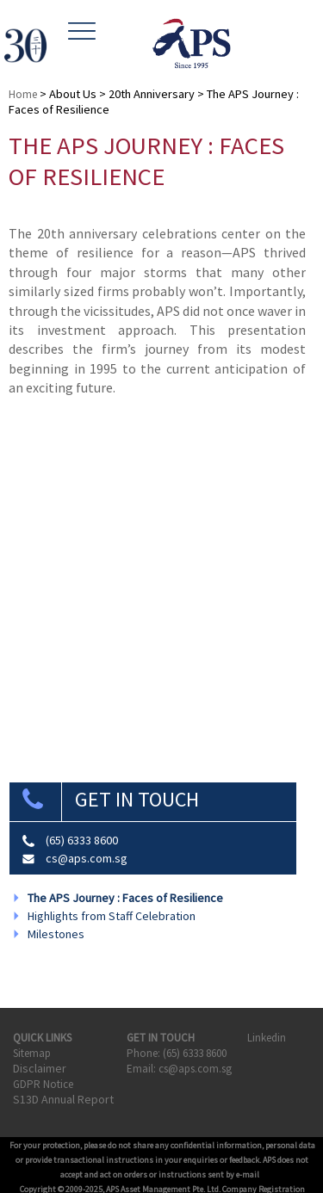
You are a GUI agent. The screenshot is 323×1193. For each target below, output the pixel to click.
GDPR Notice (43, 1084)
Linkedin (268, 1037)
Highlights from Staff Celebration (112, 916)
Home (23, 94)
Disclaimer (39, 1068)
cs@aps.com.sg (86, 858)
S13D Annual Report (63, 1099)
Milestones (56, 934)
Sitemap (32, 1053)
